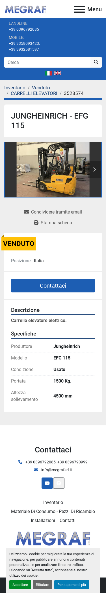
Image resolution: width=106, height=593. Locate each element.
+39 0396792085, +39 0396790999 (56, 462)
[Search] (47, 62)
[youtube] (47, 483)
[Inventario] (14, 87)
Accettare (20, 585)
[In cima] (58, 483)
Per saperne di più (71, 585)
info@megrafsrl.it (56, 470)
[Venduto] (41, 87)
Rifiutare (42, 585)
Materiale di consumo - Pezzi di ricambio (53, 511)
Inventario (53, 502)
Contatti (67, 520)
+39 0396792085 (24, 29)
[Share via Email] (53, 212)
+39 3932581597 (24, 49)
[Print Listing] (53, 222)
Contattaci (53, 285)
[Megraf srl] (53, 537)
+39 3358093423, (24, 43)
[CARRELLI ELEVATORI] (34, 93)
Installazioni (43, 520)
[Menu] (79, 9)
